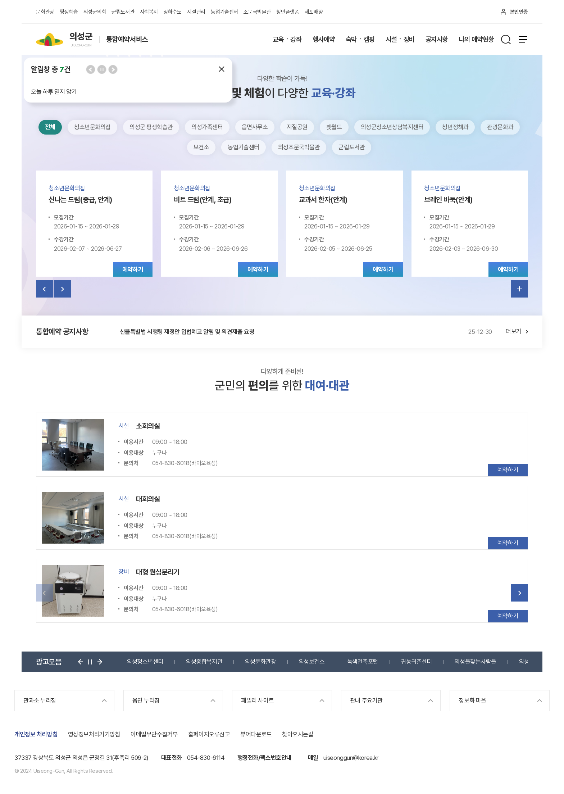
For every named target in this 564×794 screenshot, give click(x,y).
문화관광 (45, 12)
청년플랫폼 (287, 12)
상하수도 (173, 12)
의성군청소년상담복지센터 (392, 127)
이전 (90, 69)
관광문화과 (500, 127)
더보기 (519, 289)
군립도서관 (123, 12)
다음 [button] (519, 593)
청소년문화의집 (92, 127)
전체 (50, 127)
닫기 (221, 69)
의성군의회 (94, 12)
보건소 (201, 147)
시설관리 (196, 12)
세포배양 (314, 12)
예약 (132, 269)
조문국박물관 (257, 12)
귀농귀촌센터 (416, 661)
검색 (506, 40)
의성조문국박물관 (299, 147)
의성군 (527, 661)
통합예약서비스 (127, 39)
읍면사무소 (255, 127)
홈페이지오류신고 (209, 734)
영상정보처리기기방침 (94, 734)
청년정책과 (455, 127)
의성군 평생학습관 (151, 127)
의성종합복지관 (204, 661)
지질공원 (297, 127)
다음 (112, 69)
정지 (101, 69)
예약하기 (507, 469)
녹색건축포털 (362, 661)
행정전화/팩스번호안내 (264, 757)
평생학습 (69, 12)
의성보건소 (312, 661)
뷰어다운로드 (256, 734)
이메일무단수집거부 (154, 734)
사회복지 (149, 12)
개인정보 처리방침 (36, 734)
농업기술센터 (224, 12)
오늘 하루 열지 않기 (54, 91)
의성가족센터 (207, 127)
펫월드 (334, 127)
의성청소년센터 (145, 661)
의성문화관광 (260, 661)
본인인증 (519, 12)
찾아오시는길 (297, 734)
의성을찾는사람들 (475, 661)
